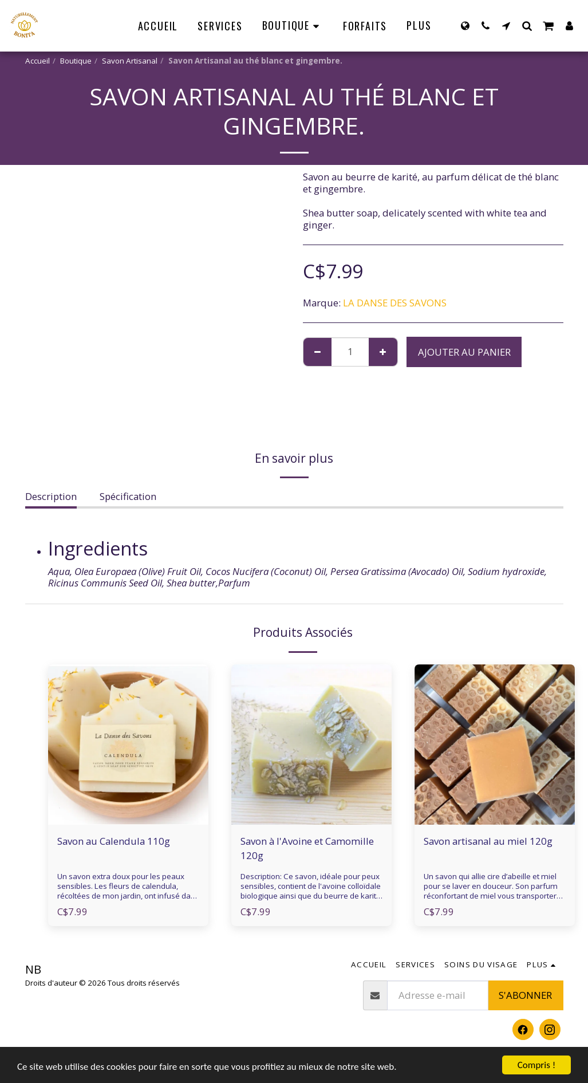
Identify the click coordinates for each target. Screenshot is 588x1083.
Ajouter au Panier (464, 352)
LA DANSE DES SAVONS (395, 302)
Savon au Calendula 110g (113, 841)
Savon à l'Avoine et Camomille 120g (307, 848)
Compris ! (536, 1065)
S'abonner (525, 995)
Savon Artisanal (129, 61)
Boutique (76, 61)
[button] (485, 25)
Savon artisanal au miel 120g (488, 841)
